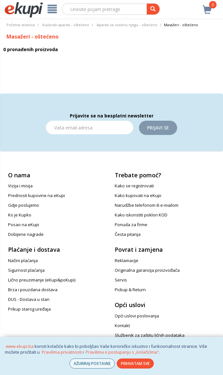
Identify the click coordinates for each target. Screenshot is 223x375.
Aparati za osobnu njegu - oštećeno (127, 24)
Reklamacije (126, 260)
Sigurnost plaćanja (26, 270)
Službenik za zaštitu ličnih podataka (150, 335)
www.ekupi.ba (20, 346)
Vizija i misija (20, 186)
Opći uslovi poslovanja (137, 316)
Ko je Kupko (19, 215)
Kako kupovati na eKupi (138, 195)
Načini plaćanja (23, 260)
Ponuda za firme (131, 224)
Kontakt (122, 325)
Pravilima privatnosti (62, 352)
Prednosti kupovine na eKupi (36, 195)
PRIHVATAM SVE (135, 363)
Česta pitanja (128, 234)
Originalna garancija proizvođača (147, 270)
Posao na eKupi (23, 224)
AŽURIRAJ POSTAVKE (92, 363)
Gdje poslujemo (23, 205)
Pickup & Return (130, 289)
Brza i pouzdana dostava (33, 289)
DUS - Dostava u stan (28, 299)
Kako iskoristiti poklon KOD (141, 215)
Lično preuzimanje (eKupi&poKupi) (41, 280)
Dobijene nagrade (26, 234)
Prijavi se (158, 128)
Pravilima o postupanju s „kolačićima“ (122, 352)
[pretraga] (153, 9)
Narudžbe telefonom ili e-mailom (146, 205)
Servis (121, 280)
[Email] (89, 127)
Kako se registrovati (134, 186)
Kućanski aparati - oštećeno (65, 24)
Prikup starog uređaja (29, 309)
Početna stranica (20, 24)
